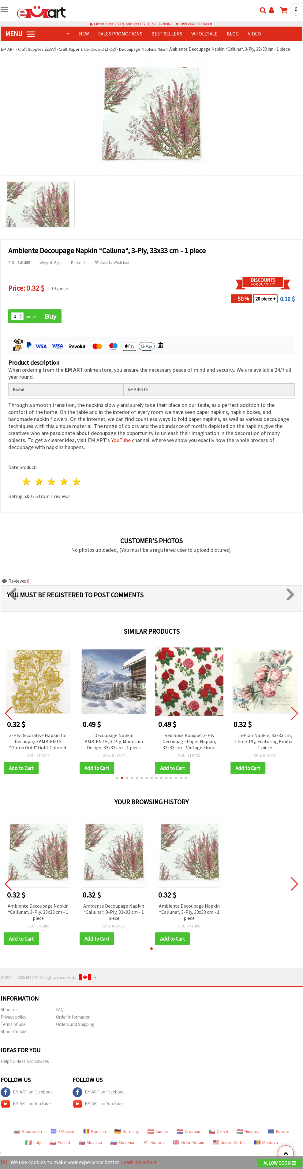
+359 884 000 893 (194, 24)
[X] (4, 1162)
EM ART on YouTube (26, 1104)
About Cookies (14, 1032)
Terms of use (13, 1025)
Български (28, 1132)
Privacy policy (13, 1017)
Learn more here (140, 1162)
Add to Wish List (112, 262)
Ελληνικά (62, 1132)
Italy (33, 1143)
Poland (60, 1143)
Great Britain (188, 1143)
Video (254, 34)
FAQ (60, 1010)
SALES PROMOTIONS (120, 34)
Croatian (188, 1132)
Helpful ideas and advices (25, 1062)
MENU (20, 33)
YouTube (121, 440)
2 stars (39, 482)
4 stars (64, 482)
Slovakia (90, 1143)
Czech (218, 1132)
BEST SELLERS (167, 34)
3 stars (52, 482)
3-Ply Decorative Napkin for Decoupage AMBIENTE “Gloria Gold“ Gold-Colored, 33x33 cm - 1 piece (38, 741)
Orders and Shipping (75, 1025)
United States (229, 1143)
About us (9, 1010)
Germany (126, 1132)
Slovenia (122, 1143)
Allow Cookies (280, 1163)
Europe (278, 1132)
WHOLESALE (204, 34)
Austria (158, 1132)
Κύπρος (154, 1143)
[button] (117, 778)
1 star (27, 482)
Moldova (266, 1143)
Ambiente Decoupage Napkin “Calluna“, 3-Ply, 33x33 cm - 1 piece (38, 912)
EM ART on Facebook (27, 1093)
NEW (84, 34)
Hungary (248, 1132)
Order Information (73, 1017)
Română (94, 1132)
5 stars (76, 482)
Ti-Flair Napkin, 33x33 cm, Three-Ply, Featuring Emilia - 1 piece (264, 741)
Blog (233, 34)
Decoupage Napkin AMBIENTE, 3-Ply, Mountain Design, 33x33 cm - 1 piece (114, 741)
